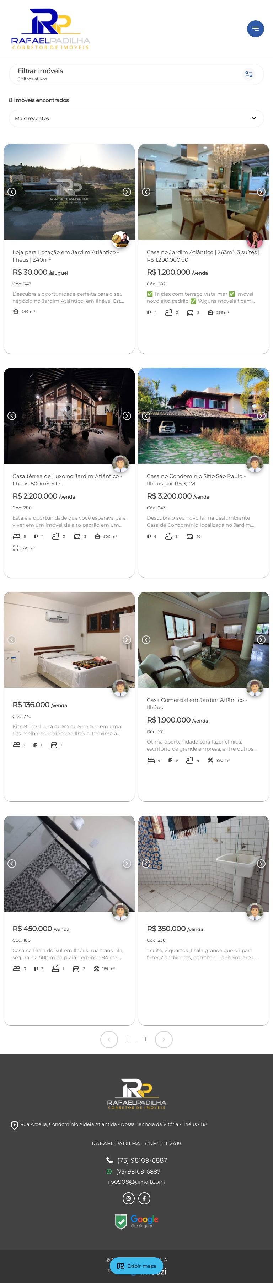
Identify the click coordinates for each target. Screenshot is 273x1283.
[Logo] (124, 29)
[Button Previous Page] (11, 192)
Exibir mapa (136, 1266)
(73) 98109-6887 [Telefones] (136, 1161)
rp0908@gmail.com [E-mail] (136, 1182)
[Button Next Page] (127, 192)
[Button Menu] (255, 28)
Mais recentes (136, 118)
